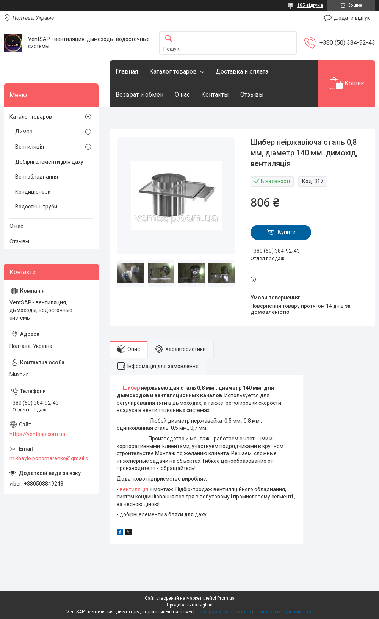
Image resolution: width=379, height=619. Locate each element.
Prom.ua (226, 598)
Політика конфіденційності (284, 611)
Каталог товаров (173, 71)
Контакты (215, 94)
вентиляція (134, 489)
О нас (182, 94)
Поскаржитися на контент (223, 611)
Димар (24, 132)
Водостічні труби (36, 207)
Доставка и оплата (242, 71)
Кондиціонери (33, 192)
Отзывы (252, 94)
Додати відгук (352, 18)
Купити (287, 232)
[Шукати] (168, 39)
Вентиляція (29, 147)
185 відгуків (310, 5)
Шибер (131, 388)
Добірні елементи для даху (49, 162)
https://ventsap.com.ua (37, 434)
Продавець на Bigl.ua (190, 605)
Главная (127, 71)
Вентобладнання (36, 177)
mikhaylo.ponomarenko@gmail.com (51, 458)
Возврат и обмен (139, 94)
